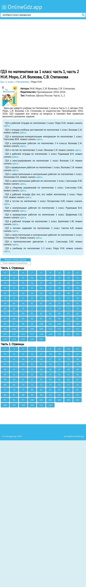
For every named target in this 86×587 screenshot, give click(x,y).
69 (14, 308)
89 (23, 318)
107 (23, 329)
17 (41, 278)
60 (14, 303)
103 (68, 323)
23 (5, 283)
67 (77, 303)
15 (23, 278)
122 (77, 334)
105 (5, 329)
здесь (7, 125)
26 (32, 283)
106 (14, 329)
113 (77, 329)
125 (23, 339)
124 (14, 339)
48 (68, 293)
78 (14, 313)
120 (59, 334)
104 (77, 323)
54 (41, 298)
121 (68, 334)
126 (32, 339)
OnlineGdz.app (25, 6)
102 (59, 323)
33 (14, 288)
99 (32, 323)
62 (32, 303)
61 (23, 303)
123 (5, 339)
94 (68, 318)
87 (5, 318)
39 (68, 288)
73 (50, 308)
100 (41, 323)
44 (32, 293)
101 (50, 323)
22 (77, 278)
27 (41, 283)
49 (77, 293)
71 (32, 308)
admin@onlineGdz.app (74, 436)
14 (14, 278)
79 (23, 390)
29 (59, 283)
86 (77, 313)
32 (5, 288)
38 (59, 288)
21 (77, 354)
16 (32, 278)
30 (68, 283)
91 (41, 318)
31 (77, 283)
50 (5, 298)
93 (59, 318)
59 (5, 303)
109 (41, 329)
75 (68, 308)
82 (41, 313)
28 (50, 283)
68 (5, 308)
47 (59, 293)
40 (77, 288)
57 (68, 298)
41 (5, 293)
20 (68, 278)
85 (68, 313)
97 (14, 323)
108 (32, 329)
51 (14, 298)
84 (59, 313)
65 (59, 303)
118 (41, 334)
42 (14, 293)
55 (50, 298)
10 (59, 272)
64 (50, 303)
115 (14, 334)
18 (50, 278)
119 (50, 334)
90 (32, 318)
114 (5, 334)
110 (50, 329)
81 (32, 313)
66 (68, 303)
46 (50, 293)
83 (50, 313)
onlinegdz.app (10, 436)
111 (59, 329)
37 (50, 288)
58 (77, 298)
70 (23, 308)
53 (32, 298)
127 (41, 339)
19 (59, 278)
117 (32, 334)
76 (77, 308)
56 (59, 298)
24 (14, 283)
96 (5, 323)
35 (32, 288)
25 (23, 283)
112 (68, 329)
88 (14, 318)
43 (23, 293)
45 (41, 293)
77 (5, 313)
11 (68, 272)
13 (5, 278)
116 (23, 334)
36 (41, 288)
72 (41, 308)
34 (23, 288)
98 (23, 323)
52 (23, 298)
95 (77, 318)
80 (23, 313)
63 (41, 303)
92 (50, 318)
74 (59, 308)
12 (77, 272)
